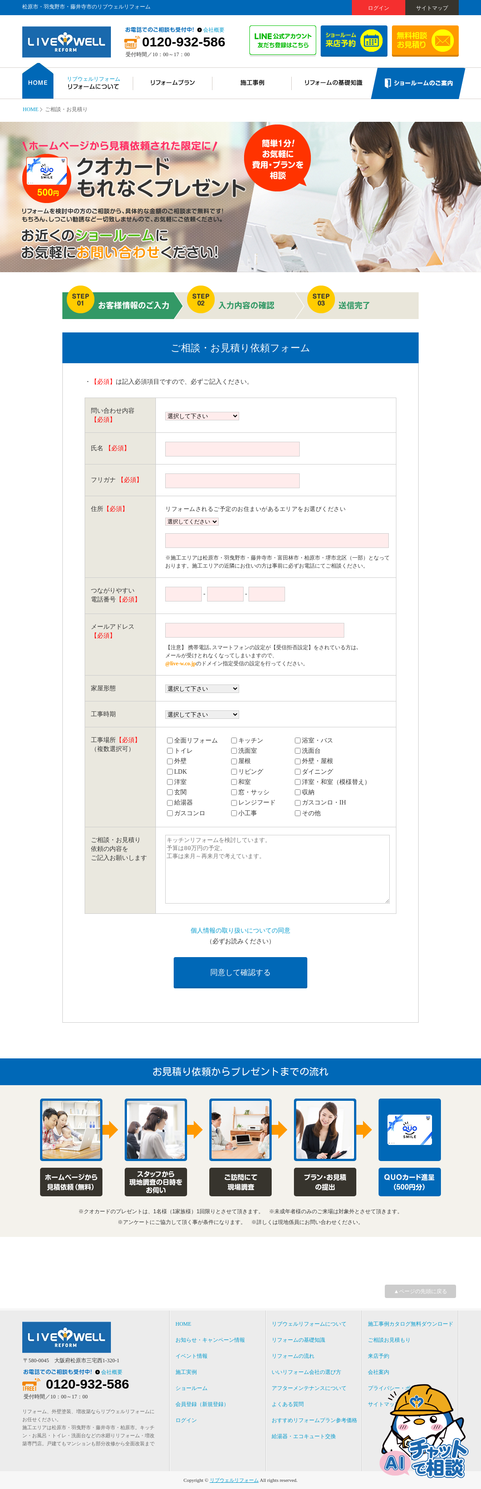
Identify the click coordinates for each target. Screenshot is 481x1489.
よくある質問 (288, 1404)
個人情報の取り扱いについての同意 (240, 930)
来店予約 (378, 1356)
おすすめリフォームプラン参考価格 (314, 1420)
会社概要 (213, 30)
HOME (30, 109)
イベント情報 (191, 1356)
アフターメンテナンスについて (309, 1388)
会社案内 (378, 1372)
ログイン (378, 8)
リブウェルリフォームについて (309, 1324)
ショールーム (191, 1388)
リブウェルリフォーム (234, 1480)
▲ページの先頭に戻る (420, 1291)
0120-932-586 (183, 42)
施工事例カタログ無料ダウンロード (410, 1324)
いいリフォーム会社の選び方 (306, 1372)
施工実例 (186, 1372)
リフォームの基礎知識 (298, 1340)
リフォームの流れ (293, 1356)
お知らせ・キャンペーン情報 (210, 1340)
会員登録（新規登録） (202, 1404)
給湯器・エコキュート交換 (304, 1436)
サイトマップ (432, 8)
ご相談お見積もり (389, 1340)
